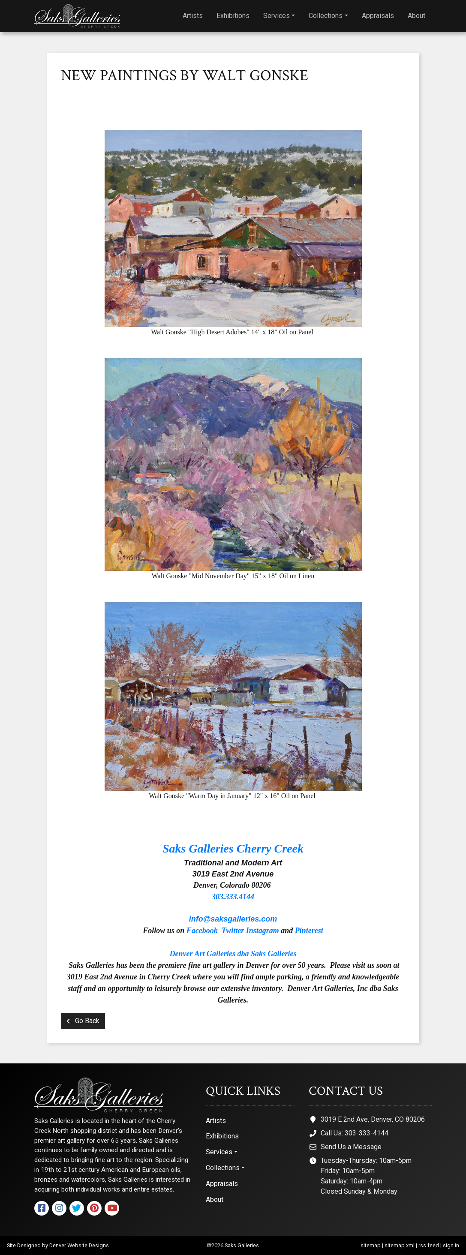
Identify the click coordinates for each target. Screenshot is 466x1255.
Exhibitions (233, 16)
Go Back (82, 1021)
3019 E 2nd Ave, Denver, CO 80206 (373, 1119)
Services (276, 16)
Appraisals (378, 16)
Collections (326, 16)
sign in (451, 1245)
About (416, 16)
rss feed (428, 1245)
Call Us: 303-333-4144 (354, 1133)
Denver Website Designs (79, 1245)
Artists (193, 16)
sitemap (371, 1245)
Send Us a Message (351, 1147)
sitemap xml (400, 1245)
